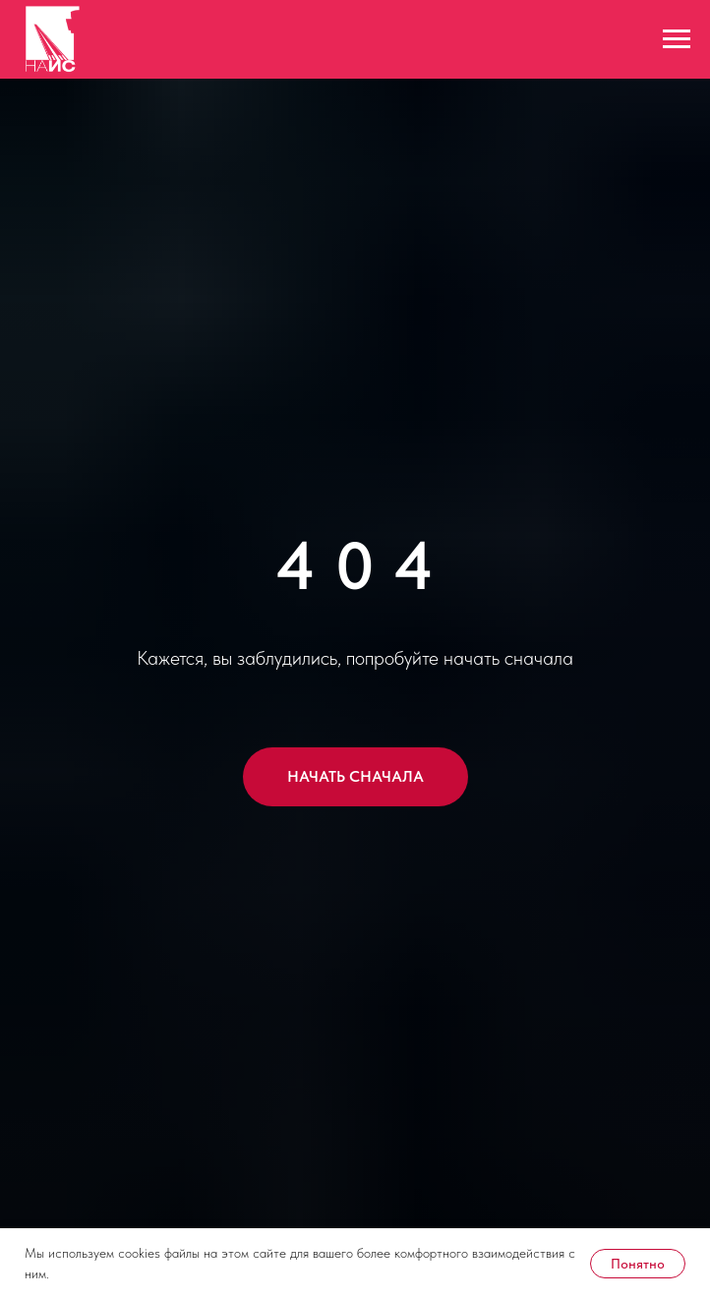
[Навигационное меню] (676, 39)
